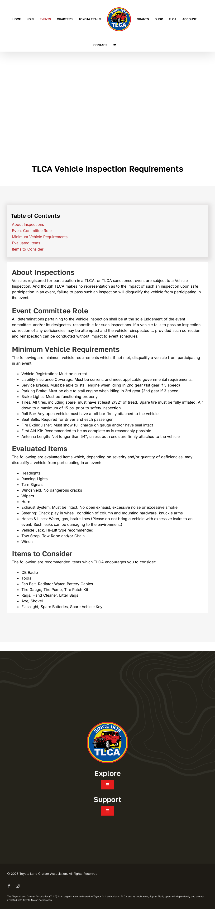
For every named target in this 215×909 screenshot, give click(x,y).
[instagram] (17, 886)
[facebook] (9, 886)
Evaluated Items (26, 243)
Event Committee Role (32, 230)
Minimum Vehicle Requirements (39, 236)
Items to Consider (27, 249)
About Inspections (28, 224)
